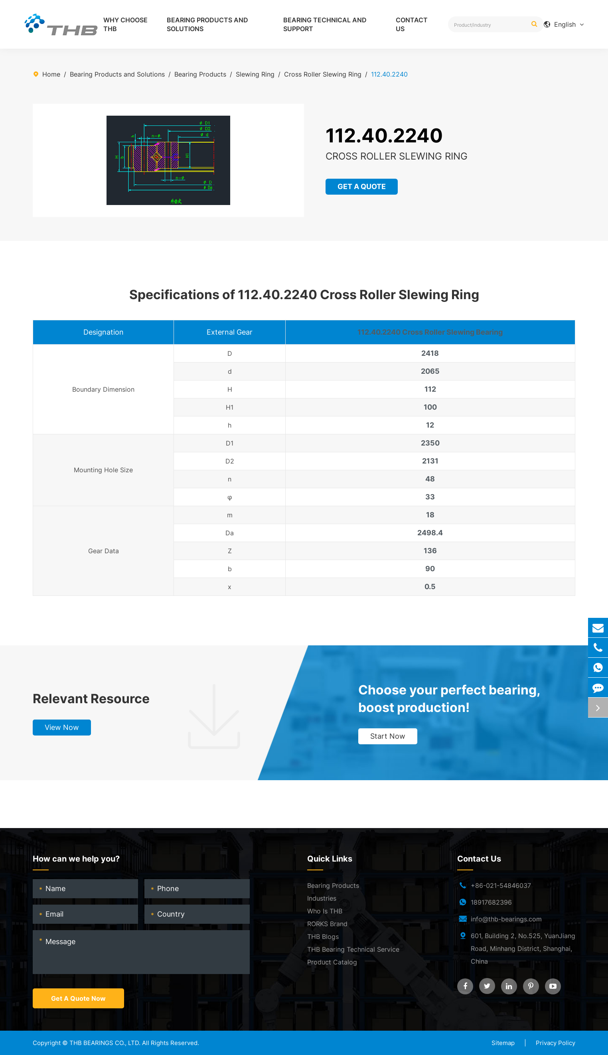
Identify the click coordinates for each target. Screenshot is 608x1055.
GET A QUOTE (362, 186)
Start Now (387, 736)
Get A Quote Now (78, 998)
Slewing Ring (255, 74)
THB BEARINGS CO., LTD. (104, 1043)
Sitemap (503, 1043)
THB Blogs (323, 937)
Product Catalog (332, 962)
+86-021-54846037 (501, 885)
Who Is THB (324, 911)
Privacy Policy (555, 1043)
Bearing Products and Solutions (207, 24)
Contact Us (412, 24)
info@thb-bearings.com (506, 919)
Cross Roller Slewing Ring (322, 74)
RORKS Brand (327, 924)
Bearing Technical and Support (325, 24)
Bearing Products (200, 74)
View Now (62, 727)
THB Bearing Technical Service (353, 949)
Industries (321, 898)
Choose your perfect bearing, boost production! (449, 698)
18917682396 (491, 902)
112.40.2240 (389, 74)
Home (51, 74)
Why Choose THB (125, 24)
